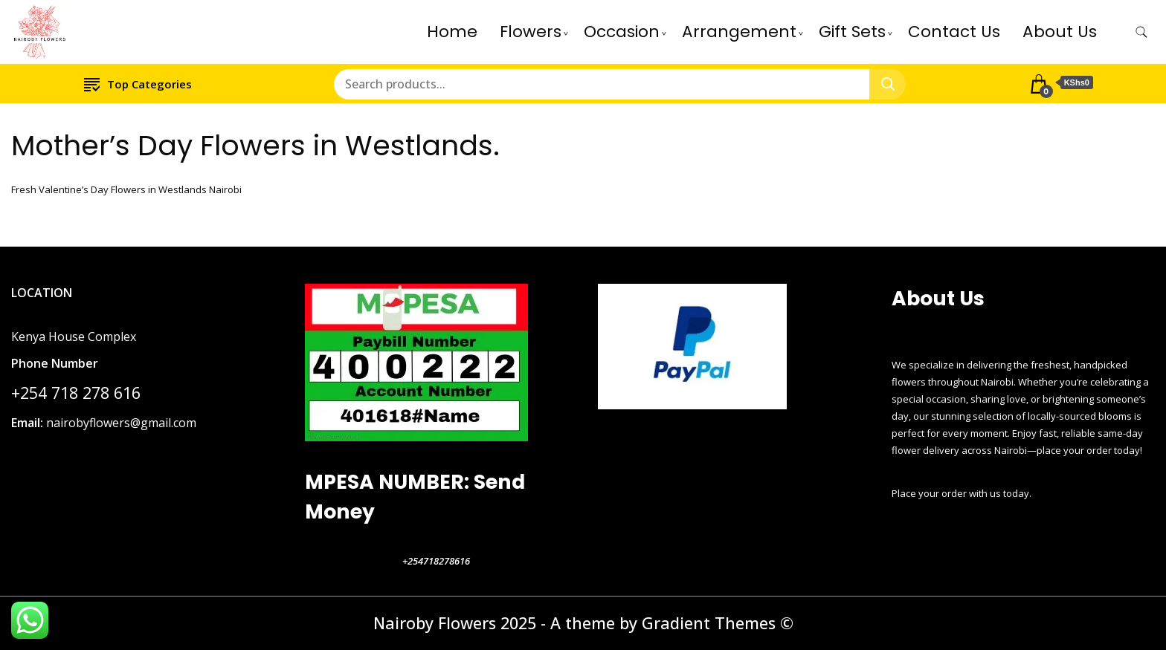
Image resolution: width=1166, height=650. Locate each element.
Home (452, 31)
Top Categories (138, 83)
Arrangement (739, 31)
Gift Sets (852, 31)
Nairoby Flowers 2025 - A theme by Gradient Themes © (583, 623)
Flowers (530, 31)
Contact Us (954, 31)
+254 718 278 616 (76, 392)
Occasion (622, 31)
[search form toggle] (1141, 32)
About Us (1059, 31)
